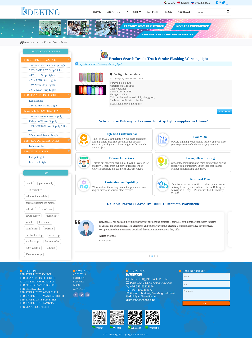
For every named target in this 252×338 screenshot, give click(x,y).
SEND (206, 303)
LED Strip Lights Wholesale (39, 292)
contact (79, 288)
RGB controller (34, 190)
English (183, 2)
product (36, 42)
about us (79, 274)
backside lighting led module (40, 202)
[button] (149, 256)
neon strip (54, 235)
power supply (46, 183)
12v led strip (32, 241)
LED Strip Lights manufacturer (42, 296)
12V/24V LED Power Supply (37, 281)
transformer (52, 215)
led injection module (36, 196)
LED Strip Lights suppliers (38, 299)
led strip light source (36, 274)
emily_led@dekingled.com (149, 279)
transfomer (46, 209)
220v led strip (33, 248)
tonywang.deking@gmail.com (151, 282)
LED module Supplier (34, 306)
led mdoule (45, 222)
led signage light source (121, 78)
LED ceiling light (32, 288)
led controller (52, 241)
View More (224, 111)
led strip (30, 209)
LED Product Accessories (37, 285)
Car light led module (124, 74)
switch (29, 183)
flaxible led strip (34, 235)
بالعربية (169, 2)
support (78, 281)
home (24, 42)
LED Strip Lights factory (37, 303)
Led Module (138, 78)
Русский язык (200, 2)
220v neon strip (34, 254)
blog (76, 285)
